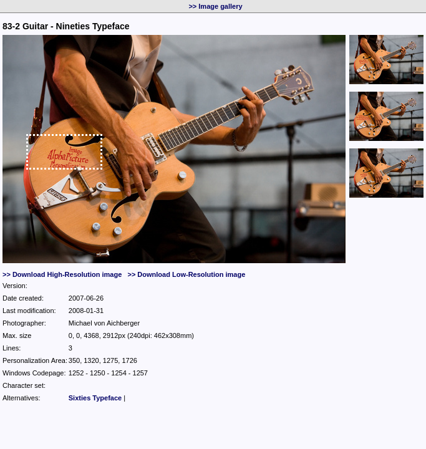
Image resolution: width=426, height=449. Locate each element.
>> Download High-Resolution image (62, 274)
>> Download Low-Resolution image (186, 274)
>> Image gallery (215, 6)
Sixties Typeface (95, 398)
